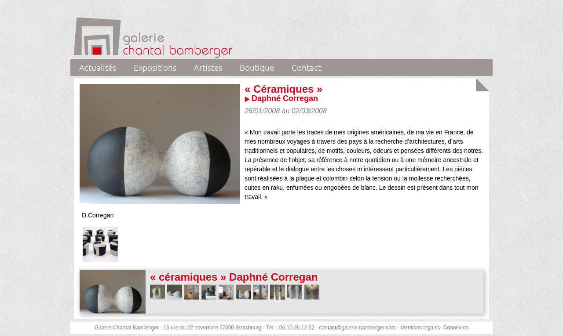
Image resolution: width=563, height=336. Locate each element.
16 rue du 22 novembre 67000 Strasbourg (213, 328)
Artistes (208, 67)
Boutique (257, 67)
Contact (306, 67)
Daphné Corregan (285, 98)
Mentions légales (420, 328)
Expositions (155, 67)
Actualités (97, 67)
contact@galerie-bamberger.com (357, 328)
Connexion (455, 328)
